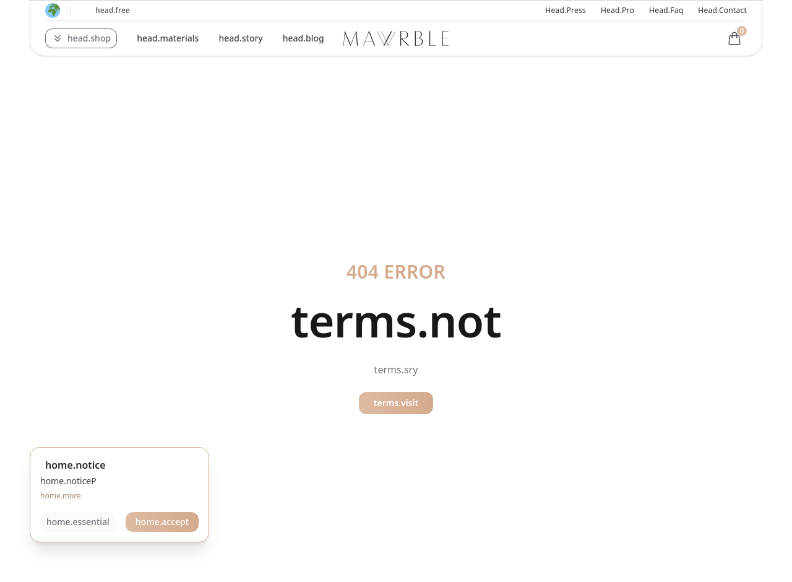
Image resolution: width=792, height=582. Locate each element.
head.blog (303, 38)
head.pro (617, 10)
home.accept (162, 522)
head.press (565, 10)
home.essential (78, 522)
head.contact (722, 10)
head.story (240, 38)
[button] (81, 38)
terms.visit (396, 403)
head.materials (168, 38)
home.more (60, 495)
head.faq (666, 10)
